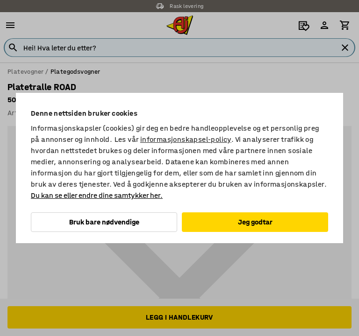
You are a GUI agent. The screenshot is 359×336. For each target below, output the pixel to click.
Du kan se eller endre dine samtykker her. (97, 195)
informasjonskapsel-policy (185, 139)
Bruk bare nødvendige (104, 221)
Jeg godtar (255, 221)
